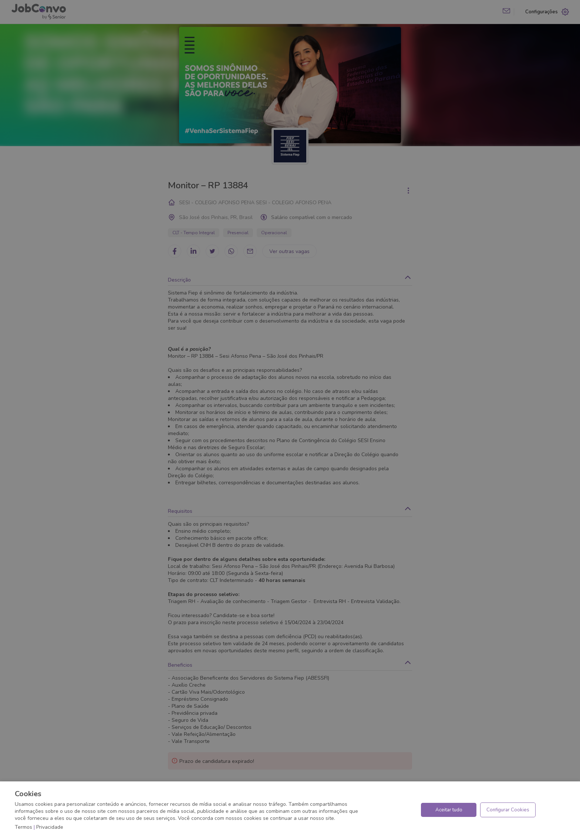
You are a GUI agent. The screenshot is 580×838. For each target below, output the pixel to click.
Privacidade (49, 827)
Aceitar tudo (448, 810)
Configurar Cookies (507, 810)
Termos (23, 827)
